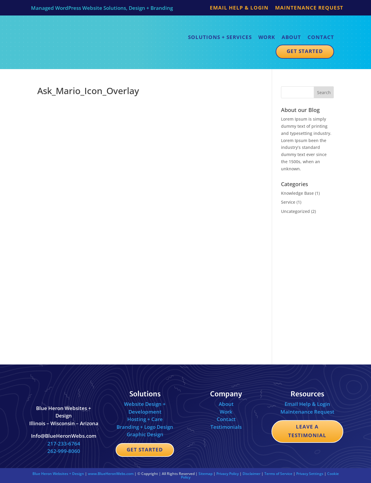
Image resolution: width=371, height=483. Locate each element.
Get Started (305, 51)
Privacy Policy (227, 473)
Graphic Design (145, 434)
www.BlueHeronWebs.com (111, 473)
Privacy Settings (309, 473)
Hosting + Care (145, 419)
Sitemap (205, 473)
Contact (321, 37)
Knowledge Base (297, 193)
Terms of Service (278, 473)
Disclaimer (251, 473)
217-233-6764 (63, 443)
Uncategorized (295, 211)
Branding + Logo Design (145, 426)
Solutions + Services (220, 37)
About (291, 37)
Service (288, 202)
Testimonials (226, 426)
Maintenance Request (309, 8)
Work (266, 37)
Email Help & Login (239, 8)
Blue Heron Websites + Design (58, 473)
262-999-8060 (63, 451)
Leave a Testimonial (307, 431)
